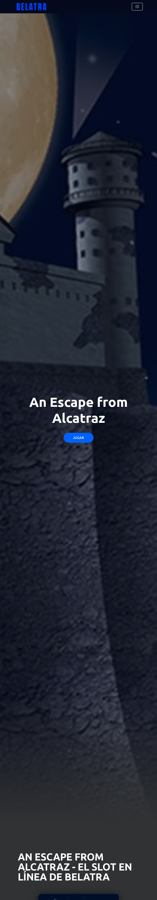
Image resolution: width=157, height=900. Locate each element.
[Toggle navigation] (137, 6)
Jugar (78, 438)
